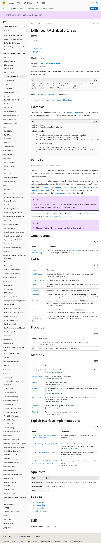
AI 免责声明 (5, 542)
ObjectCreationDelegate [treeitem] (12, 274)
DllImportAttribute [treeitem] (12, 77)
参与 (29, 542)
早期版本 (15, 542)
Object (42, 94)
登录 (96, 3)
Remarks (35, 46)
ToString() (35, 412)
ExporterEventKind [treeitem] (10, 112)
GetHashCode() (37, 376)
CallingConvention (59, 187)
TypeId (34, 342)
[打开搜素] (92, 3)
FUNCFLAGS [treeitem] (8, 135)
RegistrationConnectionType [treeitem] (13, 312)
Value (33, 348)
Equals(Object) (36, 370)
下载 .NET (94, 9)
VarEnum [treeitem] (7, 516)
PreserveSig (81, 187)
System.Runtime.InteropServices (50, 63)
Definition (36, 40)
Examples (36, 43)
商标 (64, 542)
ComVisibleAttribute (64, 100)
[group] (65, 139)
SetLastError (90, 187)
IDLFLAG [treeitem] (7, 189)
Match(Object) (36, 397)
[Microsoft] (4, 2)
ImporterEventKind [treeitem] (10, 201)
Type (52, 382)
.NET (39, 23)
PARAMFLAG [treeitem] (8, 293)
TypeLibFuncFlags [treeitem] (10, 404)
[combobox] (15, 26)
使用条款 (58, 542)
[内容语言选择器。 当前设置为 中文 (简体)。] (7, 536)
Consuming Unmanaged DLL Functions (61, 217)
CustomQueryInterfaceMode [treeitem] (13, 35)
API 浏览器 (48, 23)
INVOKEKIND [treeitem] (8, 220)
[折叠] (26, 22)
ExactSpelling (71, 187)
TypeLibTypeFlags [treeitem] (9, 420)
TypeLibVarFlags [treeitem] (9, 428)
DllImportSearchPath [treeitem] (11, 92)
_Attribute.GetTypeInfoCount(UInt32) (44, 452)
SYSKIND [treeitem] (7, 365)
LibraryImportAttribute (62, 193)
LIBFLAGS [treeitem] (7, 251)
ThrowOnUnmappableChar (41, 190)
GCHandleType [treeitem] (9, 147)
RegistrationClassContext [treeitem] (12, 308)
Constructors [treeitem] (10, 81)
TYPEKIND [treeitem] (7, 385)
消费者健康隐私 (45, 542)
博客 (21, 542)
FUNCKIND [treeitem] (7, 139)
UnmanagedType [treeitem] (9, 504)
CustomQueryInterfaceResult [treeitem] (13, 39)
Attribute (51, 94)
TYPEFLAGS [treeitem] (8, 377)
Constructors (37, 48)
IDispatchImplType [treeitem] (10, 182)
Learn (33, 23)
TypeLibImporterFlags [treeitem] (11, 412)
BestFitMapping (45, 187)
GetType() (35, 382)
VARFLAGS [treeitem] (7, 520)
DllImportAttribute (75, 112)
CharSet (34, 284)
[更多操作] (97, 23)
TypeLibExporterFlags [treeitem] (11, 397)
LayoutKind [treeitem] (8, 244)
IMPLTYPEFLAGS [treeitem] (9, 193)
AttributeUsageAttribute (47, 100)
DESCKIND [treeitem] (7, 57)
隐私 (34, 542)
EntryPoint (35, 291)
